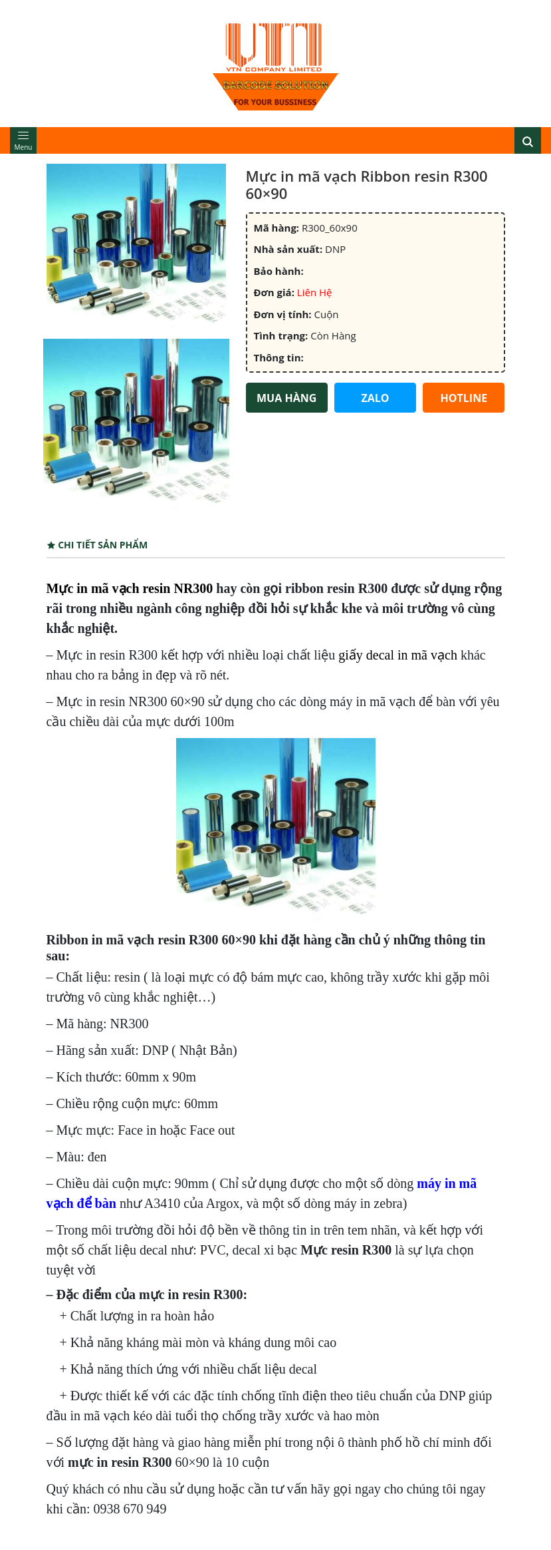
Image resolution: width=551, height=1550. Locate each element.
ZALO (375, 398)
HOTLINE (464, 398)
